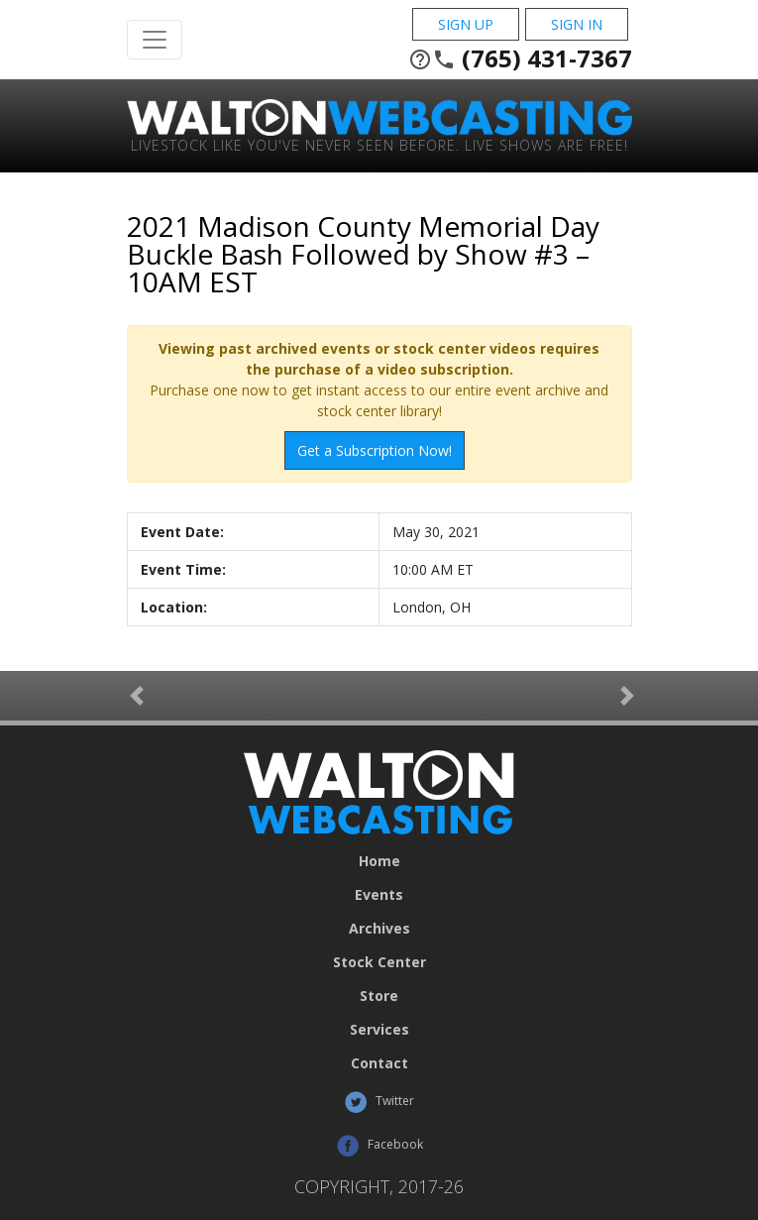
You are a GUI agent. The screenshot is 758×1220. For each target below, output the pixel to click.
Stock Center (379, 962)
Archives (379, 929)
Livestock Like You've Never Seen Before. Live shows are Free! (379, 144)
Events (379, 895)
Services (379, 1030)
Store (379, 996)
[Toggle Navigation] (154, 39)
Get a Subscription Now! (374, 450)
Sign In (576, 24)
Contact (379, 1063)
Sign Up (465, 24)
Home (379, 861)
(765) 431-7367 (520, 58)
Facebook (379, 1146)
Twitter (379, 1102)
